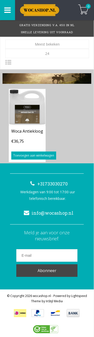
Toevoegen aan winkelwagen (33, 155)
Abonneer (47, 270)
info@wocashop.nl (47, 213)
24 (47, 53)
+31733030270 (47, 184)
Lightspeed (79, 296)
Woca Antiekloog (27, 131)
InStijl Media (54, 301)
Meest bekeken (47, 44)
